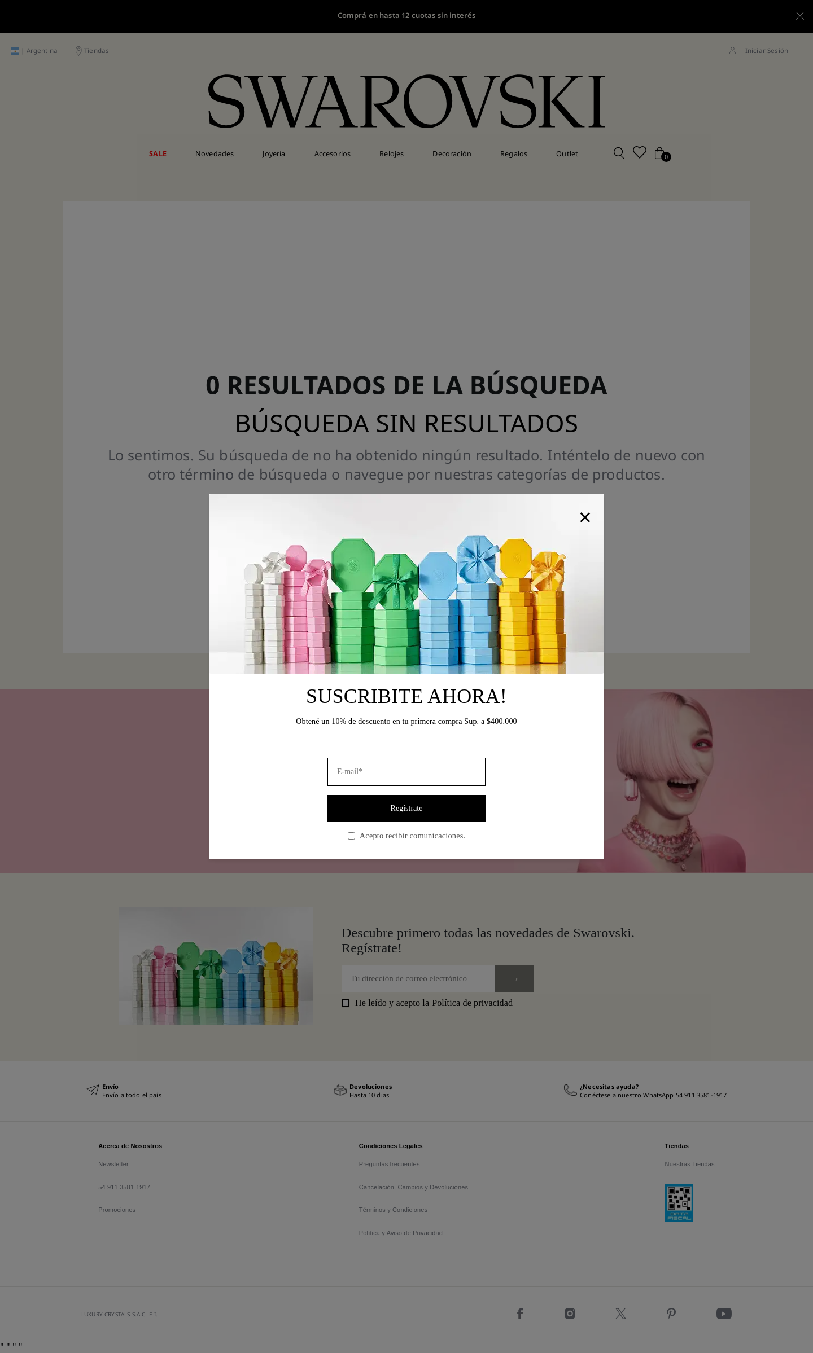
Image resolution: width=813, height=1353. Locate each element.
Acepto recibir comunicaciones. (406, 835)
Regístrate (407, 808)
